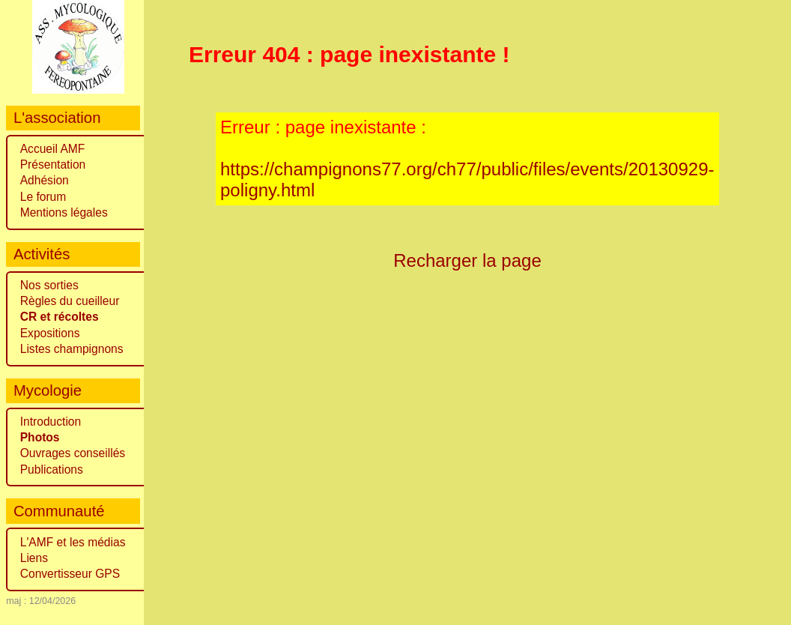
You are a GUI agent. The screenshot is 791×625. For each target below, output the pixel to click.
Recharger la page (467, 260)
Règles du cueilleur (70, 301)
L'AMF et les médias (73, 542)
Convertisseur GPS (70, 573)
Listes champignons (72, 348)
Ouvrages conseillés (72, 453)
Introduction (51, 421)
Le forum (43, 196)
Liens (34, 558)
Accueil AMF (52, 148)
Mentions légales (64, 212)
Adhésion (44, 180)
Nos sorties (49, 285)
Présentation (53, 164)
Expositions (50, 333)
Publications (51, 469)
